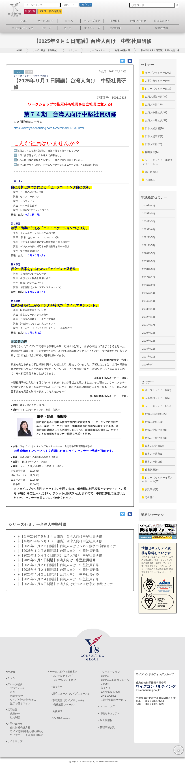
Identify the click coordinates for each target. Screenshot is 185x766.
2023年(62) (148, 229)
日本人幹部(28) (152, 144)
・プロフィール (16, 688)
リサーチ (45, 27)
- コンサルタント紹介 (64, 679)
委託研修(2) (150, 171)
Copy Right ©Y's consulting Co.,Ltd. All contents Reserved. (92, 761)
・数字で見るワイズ (19, 703)
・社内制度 (14, 717)
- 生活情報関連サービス (112, 699)
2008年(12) (148, 348)
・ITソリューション (108, 671)
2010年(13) (148, 332)
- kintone (104, 676)
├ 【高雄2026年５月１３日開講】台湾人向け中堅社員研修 (59, 541)
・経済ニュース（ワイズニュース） (70, 693)
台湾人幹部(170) (153, 104)
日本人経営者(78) (153, 128)
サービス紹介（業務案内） (45, 50)
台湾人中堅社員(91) (154, 112)
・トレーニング (106, 706)
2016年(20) (148, 285)
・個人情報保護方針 (19, 727)
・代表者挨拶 (15, 695)
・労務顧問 (56, 711)
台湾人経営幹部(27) (154, 96)
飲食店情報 (161, 27)
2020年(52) (148, 253)
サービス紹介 (46, 20)
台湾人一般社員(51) (154, 120)
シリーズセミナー (96, 50)
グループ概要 (92, 20)
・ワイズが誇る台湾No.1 (22, 699)
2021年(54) (148, 245)
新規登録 (30, 11)
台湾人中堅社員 (122, 50)
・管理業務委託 (106, 727)
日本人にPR (161, 20)
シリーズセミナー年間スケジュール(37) (157, 162)
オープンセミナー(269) (156, 72)
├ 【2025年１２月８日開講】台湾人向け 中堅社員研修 (58, 551)
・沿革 (11, 692)
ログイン (86, 4)
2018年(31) (148, 269)
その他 (29, 72)
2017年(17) (148, 277)
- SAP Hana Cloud (109, 691)
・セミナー (56, 686)
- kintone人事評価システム (114, 680)
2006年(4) (147, 364)
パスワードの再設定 (49, 11)
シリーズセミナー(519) (156, 88)
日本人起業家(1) (152, 136)
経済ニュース (92, 27)
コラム (69, 20)
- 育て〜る (105, 687)
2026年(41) (148, 205)
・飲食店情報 (104, 720)
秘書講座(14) (151, 152)
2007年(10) (148, 356)
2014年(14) (148, 300)
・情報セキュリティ (108, 713)
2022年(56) (148, 237)
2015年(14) (148, 293)
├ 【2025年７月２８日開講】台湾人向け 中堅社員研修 (58, 565)
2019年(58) (148, 261)
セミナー (68, 27)
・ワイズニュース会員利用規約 (25, 735)
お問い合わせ (138, 20)
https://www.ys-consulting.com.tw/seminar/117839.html (49, 128)
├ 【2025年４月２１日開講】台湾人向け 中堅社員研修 (58, 574)
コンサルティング (22, 27)
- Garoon (104, 683)
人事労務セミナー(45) (156, 80)
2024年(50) (148, 221)
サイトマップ (14, 741)
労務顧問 (115, 27)
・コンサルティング (61, 675)
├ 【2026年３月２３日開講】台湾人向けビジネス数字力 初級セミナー (68, 546)
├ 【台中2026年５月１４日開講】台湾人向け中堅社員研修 (59, 536)
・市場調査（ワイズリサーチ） (67, 700)
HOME (23, 20)
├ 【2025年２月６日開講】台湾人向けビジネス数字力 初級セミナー (66, 584)
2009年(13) (148, 340)
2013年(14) (148, 308)
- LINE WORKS (107, 695)
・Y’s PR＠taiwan (60, 718)
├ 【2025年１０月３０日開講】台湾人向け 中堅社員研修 (59, 555)
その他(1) (149, 179)
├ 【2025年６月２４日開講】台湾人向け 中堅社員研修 (58, 570)
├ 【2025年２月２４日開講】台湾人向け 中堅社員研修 (58, 579)
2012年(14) (148, 316)
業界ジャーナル (152, 515)
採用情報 (115, 20)
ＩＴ (138, 27)
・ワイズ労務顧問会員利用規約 (25, 731)
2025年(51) (148, 213)
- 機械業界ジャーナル (64, 704)
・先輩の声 (14, 713)
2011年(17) (148, 324)
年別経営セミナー (154, 197)
